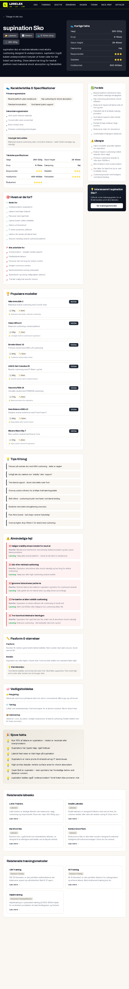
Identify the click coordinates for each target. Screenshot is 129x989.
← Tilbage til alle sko (13, 16)
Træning (45, 5)
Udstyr (58, 5)
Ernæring (71, 5)
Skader (83, 5)
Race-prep (106, 5)
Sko (36, 5)
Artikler (119, 5)
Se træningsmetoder (107, 205)
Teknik (94, 5)
